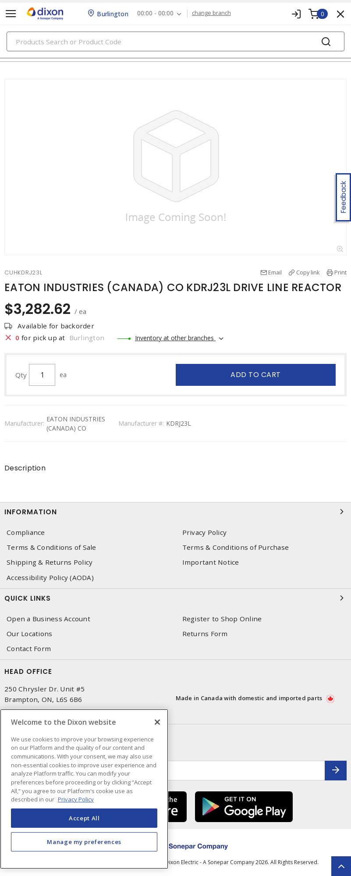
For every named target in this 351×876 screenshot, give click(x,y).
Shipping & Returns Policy (49, 562)
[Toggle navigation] (11, 13)
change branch (211, 13)
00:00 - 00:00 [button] (155, 13)
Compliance (26, 532)
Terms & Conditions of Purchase (235, 547)
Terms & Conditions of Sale (51, 547)
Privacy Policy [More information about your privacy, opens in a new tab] (76, 799)
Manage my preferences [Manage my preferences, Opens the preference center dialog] (84, 842)
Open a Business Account (48, 619)
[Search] (175, 41)
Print (340, 272)
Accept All (84, 818)
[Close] (157, 722)
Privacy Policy (204, 532)
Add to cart (255, 375)
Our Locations (29, 634)
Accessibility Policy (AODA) (50, 577)
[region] (84, 789)
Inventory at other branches (175, 338)
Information (175, 511)
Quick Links (175, 598)
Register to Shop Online (222, 619)
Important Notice (210, 562)
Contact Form (29, 649)
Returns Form (205, 634)
